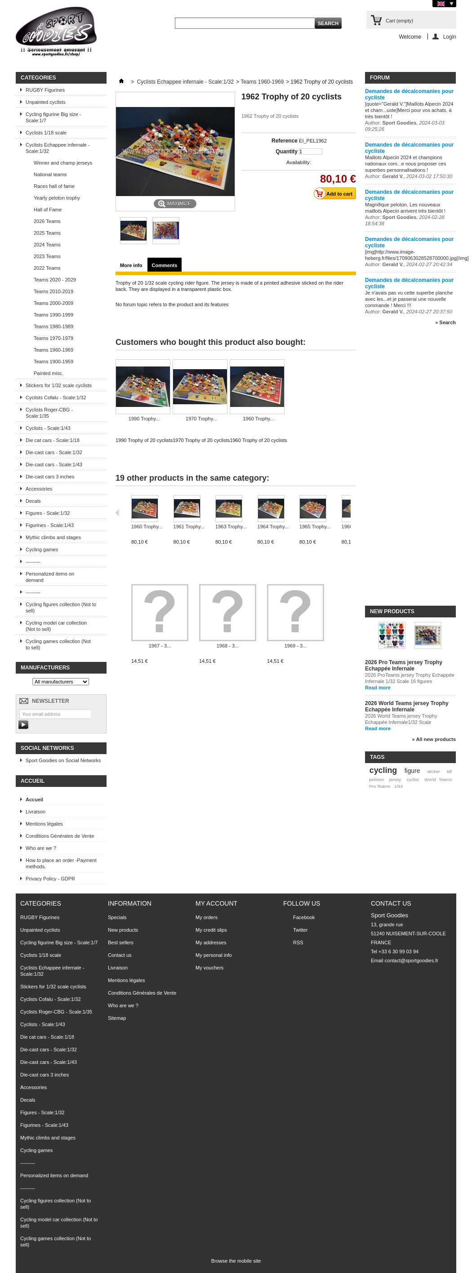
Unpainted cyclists (46, 102)
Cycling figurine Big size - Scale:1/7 (53, 117)
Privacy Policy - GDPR (50, 878)
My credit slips (211, 930)
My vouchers (209, 967)
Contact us (120, 955)
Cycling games (42, 549)
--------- (33, 561)
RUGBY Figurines (45, 90)
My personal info (214, 955)
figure (412, 770)
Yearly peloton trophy (57, 198)
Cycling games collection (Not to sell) (58, 644)
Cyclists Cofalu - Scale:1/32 (56, 397)
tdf (449, 771)
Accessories (39, 488)
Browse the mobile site (236, 1261)
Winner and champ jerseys (63, 162)
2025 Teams (47, 233)
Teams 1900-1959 (53, 361)
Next (353, 513)
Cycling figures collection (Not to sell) (61, 607)
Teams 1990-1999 (53, 314)
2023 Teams (47, 256)
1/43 (398, 786)
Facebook (304, 917)
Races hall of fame (54, 186)
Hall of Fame (48, 209)
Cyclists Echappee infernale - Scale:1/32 (57, 148)
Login (449, 37)
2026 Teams (47, 221)
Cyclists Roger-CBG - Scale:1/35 (49, 413)
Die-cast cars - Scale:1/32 (54, 452)
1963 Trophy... (231, 526)
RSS (298, 942)
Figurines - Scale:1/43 (50, 525)
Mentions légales (44, 823)
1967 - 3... (160, 645)
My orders (207, 917)
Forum (380, 78)
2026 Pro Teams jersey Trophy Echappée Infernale (403, 665)
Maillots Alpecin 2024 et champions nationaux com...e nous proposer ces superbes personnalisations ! (405, 164)
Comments (165, 265)
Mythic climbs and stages (53, 537)
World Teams (438, 779)
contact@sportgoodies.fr (411, 960)
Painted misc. (48, 373)
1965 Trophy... (315, 526)
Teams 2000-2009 (53, 303)
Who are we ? (41, 848)
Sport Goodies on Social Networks (63, 760)
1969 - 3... (296, 645)
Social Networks (47, 748)
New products (392, 611)
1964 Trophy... (273, 526)
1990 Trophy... (144, 418)
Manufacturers (45, 668)
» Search (445, 322)
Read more (378, 687)
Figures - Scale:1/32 (48, 513)
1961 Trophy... (189, 526)
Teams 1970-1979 (53, 338)
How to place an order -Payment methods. (61, 863)
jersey (395, 779)
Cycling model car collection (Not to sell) (56, 626)
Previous (118, 513)
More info (131, 265)
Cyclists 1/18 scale (46, 132)
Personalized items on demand (50, 577)
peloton (376, 779)
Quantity (287, 151)
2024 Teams (47, 244)
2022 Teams (47, 268)
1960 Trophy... (258, 418)
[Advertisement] (401, 469)
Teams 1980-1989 (53, 326)
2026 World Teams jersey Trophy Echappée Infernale (407, 706)
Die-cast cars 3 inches (50, 476)
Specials (117, 917)
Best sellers (121, 942)
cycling (383, 770)
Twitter (300, 930)
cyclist (413, 779)
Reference (285, 141)
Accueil (33, 781)
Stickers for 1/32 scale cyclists (59, 385)
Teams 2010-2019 (53, 291)
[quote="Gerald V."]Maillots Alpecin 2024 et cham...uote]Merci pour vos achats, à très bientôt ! (409, 110)
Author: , (408, 176)
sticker (433, 771)
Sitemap (117, 1018)
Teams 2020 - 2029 (55, 279)
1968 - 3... (228, 645)
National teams (50, 174)
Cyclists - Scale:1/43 (48, 428)
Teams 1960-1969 (53, 350)
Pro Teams (379, 786)
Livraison (35, 811)
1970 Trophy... (201, 418)
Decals (33, 501)
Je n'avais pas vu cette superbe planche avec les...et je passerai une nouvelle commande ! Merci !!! (409, 299)
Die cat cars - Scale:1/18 (53, 440)
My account (216, 903)
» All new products (434, 739)
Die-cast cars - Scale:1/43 (54, 464)
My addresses (211, 942)
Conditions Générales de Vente (60, 836)
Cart (399, 20)
